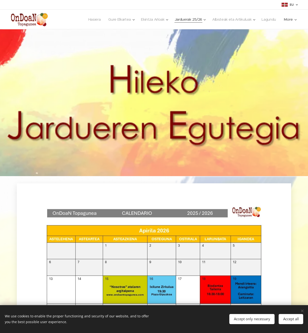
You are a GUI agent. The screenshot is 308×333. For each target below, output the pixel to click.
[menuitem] (90, 19)
